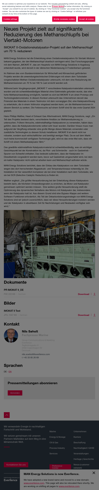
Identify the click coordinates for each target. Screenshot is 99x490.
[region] (49, 12)
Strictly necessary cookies (64, 19)
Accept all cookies (86, 19)
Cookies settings (10, 19)
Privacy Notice (58, 6)
